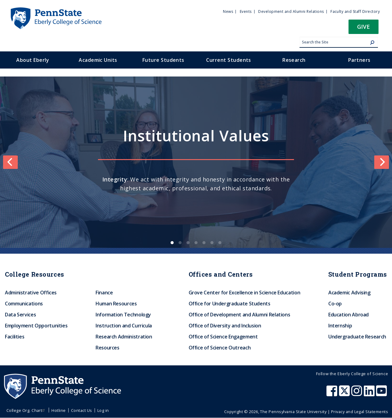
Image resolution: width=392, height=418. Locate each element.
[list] (196, 162)
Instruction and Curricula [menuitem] (124, 325)
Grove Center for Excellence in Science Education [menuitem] (244, 292)
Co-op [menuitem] (335, 303)
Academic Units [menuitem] (98, 60)
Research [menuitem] (294, 60)
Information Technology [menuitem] (123, 314)
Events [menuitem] (246, 11)
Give (363, 26)
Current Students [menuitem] (228, 60)
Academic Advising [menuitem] (349, 292)
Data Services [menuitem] (20, 314)
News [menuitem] (228, 11)
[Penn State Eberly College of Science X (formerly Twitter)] (345, 394)
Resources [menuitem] (107, 347)
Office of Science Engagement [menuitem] (223, 336)
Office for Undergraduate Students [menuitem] (229, 303)
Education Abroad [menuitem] (348, 314)
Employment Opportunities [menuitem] (36, 325)
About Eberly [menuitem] (32, 60)
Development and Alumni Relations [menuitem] (291, 11)
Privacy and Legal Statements (359, 411)
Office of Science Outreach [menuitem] (220, 347)
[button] (364, 29)
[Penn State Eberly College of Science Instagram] (357, 394)
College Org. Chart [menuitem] (26, 410)
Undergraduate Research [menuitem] (357, 336)
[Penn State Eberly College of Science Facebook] (332, 394)
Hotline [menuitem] (58, 410)
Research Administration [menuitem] (124, 336)
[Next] (381, 162)
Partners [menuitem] (359, 60)
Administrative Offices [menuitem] (31, 292)
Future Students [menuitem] (163, 60)
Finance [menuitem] (104, 292)
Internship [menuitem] (340, 325)
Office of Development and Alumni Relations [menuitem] (239, 314)
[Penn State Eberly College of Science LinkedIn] (370, 394)
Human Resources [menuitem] (116, 303)
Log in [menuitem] (103, 410)
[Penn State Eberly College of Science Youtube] (382, 394)
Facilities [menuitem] (14, 336)
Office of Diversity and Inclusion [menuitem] (225, 325)
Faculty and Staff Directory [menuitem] (355, 11)
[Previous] (10, 162)
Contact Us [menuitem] (81, 410)
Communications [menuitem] (24, 303)
